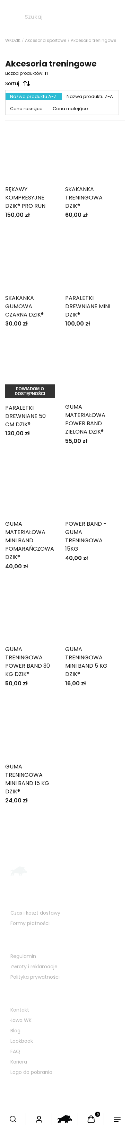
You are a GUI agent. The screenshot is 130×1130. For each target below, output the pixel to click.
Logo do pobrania (31, 1072)
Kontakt (19, 1009)
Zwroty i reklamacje (34, 966)
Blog (15, 1030)
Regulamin (23, 956)
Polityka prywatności (35, 976)
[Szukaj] (10, 17)
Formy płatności (30, 923)
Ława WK (21, 1020)
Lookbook (21, 1041)
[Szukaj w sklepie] (74, 17)
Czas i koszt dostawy (35, 912)
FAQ (15, 1051)
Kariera (18, 1061)
